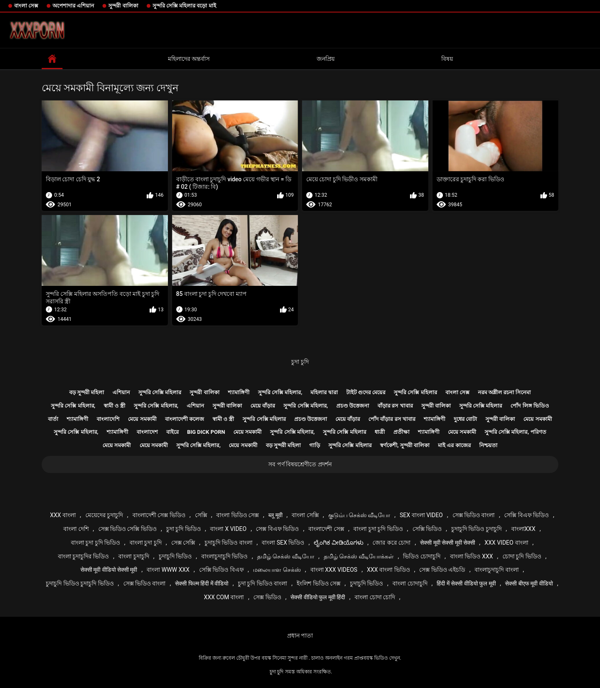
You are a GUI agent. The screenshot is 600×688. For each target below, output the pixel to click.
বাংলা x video (228, 528)
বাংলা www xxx (168, 569)
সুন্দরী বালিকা (123, 6)
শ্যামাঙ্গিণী (239, 392)
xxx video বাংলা (506, 542)
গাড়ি (314, 445)
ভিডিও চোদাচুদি (421, 556)
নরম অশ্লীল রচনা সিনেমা (504, 392)
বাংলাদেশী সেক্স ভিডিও (158, 515)
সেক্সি (201, 515)
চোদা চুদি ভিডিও (521, 556)
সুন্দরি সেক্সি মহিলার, (280, 392)
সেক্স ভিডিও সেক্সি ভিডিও (127, 528)
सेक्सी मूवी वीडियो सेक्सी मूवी (109, 569)
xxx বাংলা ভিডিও (388, 569)
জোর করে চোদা (391, 542)
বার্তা (53, 419)
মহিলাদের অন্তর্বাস (189, 58)
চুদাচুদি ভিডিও (175, 556)
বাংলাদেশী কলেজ (184, 419)
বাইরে (172, 432)
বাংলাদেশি (108, 419)
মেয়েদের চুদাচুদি (104, 515)
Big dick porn (206, 432)
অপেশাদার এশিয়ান (73, 6)
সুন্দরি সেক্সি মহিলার (159, 392)
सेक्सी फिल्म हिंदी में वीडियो (201, 583)
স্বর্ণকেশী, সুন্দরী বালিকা (405, 445)
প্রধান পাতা (300, 635)
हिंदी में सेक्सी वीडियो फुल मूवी (466, 583)
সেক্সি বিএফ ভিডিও (526, 515)
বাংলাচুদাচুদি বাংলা (496, 569)
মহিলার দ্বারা (324, 392)
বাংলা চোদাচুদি (409, 583)
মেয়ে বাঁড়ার (262, 406)
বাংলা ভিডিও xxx (471, 556)
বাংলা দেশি (75, 528)
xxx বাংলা (63, 515)
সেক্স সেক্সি (183, 542)
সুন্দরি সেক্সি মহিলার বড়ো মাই (184, 6)
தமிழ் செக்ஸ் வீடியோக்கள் (359, 556)
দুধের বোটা (465, 419)
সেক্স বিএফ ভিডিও (277, 528)
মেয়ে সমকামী (142, 419)
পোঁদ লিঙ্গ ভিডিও (529, 406)
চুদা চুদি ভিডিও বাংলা (262, 583)
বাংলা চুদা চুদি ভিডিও (377, 528)
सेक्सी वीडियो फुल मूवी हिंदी (317, 597)
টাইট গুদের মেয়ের (365, 392)
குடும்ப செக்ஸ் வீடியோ (359, 515)
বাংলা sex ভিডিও (283, 542)
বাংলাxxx (523, 528)
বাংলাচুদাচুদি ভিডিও (224, 556)
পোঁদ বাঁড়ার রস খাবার (391, 419)
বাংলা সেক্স (26, 6)
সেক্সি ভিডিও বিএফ (221, 569)
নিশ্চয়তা (488, 445)
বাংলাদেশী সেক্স (326, 528)
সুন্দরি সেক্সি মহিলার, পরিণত (515, 432)
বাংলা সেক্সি (305, 515)
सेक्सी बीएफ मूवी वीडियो (528, 583)
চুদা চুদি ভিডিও (183, 528)
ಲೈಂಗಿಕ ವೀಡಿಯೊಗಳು (338, 542)
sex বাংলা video (421, 515)
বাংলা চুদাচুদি (133, 556)
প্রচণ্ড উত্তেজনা (352, 406)
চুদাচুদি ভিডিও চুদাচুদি (476, 528)
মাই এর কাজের (454, 445)
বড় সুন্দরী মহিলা (86, 392)
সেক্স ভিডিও (267, 597)
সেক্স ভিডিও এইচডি (442, 569)
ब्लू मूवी (275, 515)
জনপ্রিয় (326, 58)
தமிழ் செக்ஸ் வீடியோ (285, 556)
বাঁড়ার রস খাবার (395, 406)
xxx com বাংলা (224, 597)
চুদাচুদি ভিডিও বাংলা (228, 542)
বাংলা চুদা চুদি (146, 542)
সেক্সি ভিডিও (427, 528)
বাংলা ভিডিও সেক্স (237, 515)
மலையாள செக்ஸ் (276, 569)
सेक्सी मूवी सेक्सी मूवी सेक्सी (447, 542)
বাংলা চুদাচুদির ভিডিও (83, 556)
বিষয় (447, 58)
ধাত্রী (380, 432)
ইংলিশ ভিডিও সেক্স (318, 583)
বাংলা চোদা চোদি (375, 597)
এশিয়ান (121, 392)
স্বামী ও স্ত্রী (114, 406)
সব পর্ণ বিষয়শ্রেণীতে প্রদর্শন (299, 464)
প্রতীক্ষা (401, 432)
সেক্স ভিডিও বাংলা (473, 515)
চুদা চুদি (299, 361)
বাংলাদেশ (147, 432)
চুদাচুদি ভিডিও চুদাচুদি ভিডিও (79, 583)
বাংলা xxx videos (334, 569)
